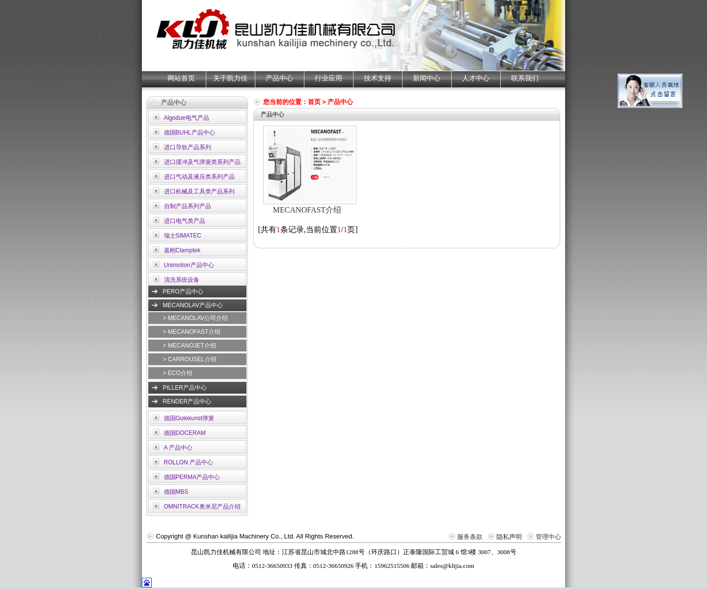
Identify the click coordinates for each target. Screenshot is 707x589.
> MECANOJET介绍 (189, 345)
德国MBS (176, 491)
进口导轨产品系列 (187, 147)
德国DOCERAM (185, 432)
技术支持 (377, 78)
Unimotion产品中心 (189, 265)
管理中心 (548, 536)
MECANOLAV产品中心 (193, 305)
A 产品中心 (178, 447)
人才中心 (475, 78)
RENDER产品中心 (187, 401)
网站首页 (181, 78)
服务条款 (470, 536)
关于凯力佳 (230, 78)
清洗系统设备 (181, 279)
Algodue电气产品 (186, 117)
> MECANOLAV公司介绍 (195, 318)
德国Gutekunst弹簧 (189, 418)
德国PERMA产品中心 (192, 477)
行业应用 (328, 78)
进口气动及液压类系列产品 (199, 176)
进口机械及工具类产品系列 (199, 191)
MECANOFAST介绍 (307, 210)
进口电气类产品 (184, 220)
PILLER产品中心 (185, 387)
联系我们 (525, 78)
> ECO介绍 (177, 373)
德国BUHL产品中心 (189, 132)
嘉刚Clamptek (182, 250)
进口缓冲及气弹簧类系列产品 (202, 162)
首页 (314, 102)
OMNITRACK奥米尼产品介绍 (202, 506)
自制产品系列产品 (187, 206)
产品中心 (279, 78)
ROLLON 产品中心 (189, 462)
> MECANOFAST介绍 (191, 331)
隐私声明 (509, 536)
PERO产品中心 (183, 291)
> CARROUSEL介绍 (190, 359)
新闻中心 (426, 78)
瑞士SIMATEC (182, 235)
